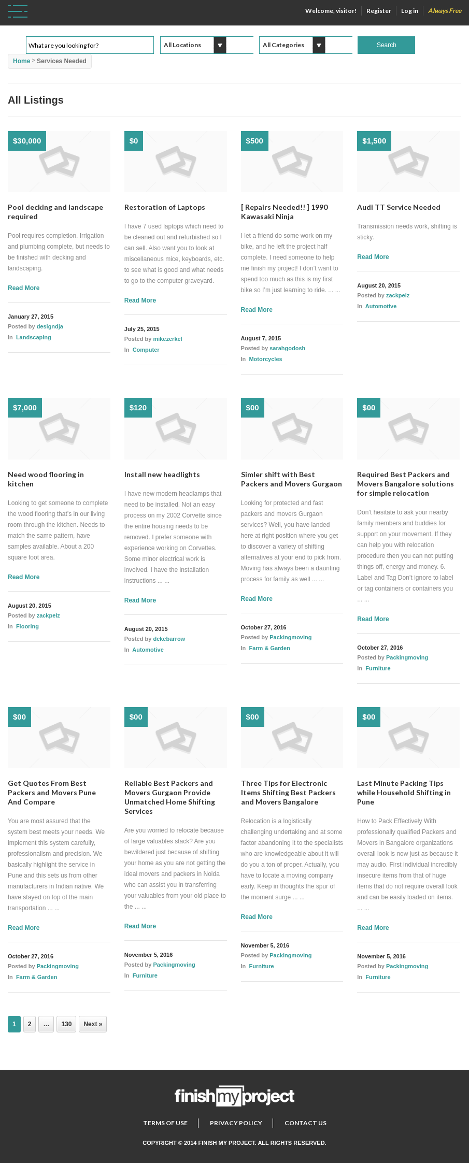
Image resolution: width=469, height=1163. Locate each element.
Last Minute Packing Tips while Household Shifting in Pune (404, 792)
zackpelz (397, 295)
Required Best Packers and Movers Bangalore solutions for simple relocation (405, 483)
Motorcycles (265, 359)
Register (378, 11)
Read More (23, 288)
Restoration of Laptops (164, 207)
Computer (146, 350)
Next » (92, 1024)
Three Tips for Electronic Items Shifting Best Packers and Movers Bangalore (288, 792)
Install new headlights (162, 474)
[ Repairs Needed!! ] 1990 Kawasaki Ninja (284, 212)
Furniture (377, 668)
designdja (50, 326)
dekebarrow (169, 639)
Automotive (381, 306)
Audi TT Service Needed (398, 207)
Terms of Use (165, 1123)
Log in (409, 11)
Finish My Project (226, 1143)
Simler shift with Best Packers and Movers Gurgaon (291, 479)
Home (21, 61)
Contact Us (305, 1123)
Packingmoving (290, 637)
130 (66, 1024)
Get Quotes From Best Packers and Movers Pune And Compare (52, 792)
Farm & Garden (269, 648)
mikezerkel (167, 339)
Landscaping (33, 337)
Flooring (27, 626)
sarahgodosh (287, 348)
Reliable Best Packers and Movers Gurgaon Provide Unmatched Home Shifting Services (169, 797)
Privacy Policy (236, 1123)
